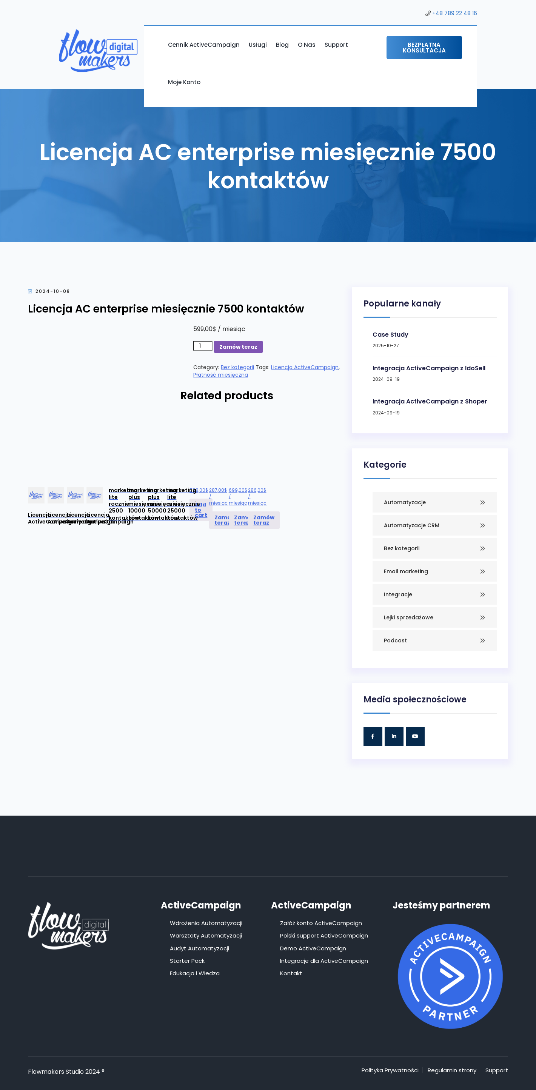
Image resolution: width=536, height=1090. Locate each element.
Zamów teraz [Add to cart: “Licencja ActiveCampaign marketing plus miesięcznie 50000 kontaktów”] (244, 520)
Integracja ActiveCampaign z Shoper (430, 401)
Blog (282, 45)
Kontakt (291, 973)
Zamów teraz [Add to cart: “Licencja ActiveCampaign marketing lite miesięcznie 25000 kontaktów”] (263, 520)
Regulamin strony (452, 1070)
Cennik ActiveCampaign (204, 45)
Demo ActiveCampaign (313, 948)
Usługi (258, 45)
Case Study (390, 334)
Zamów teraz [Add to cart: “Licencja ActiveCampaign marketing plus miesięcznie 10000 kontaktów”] (225, 520)
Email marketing (406, 571)
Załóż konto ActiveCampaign (321, 923)
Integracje (398, 594)
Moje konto (184, 82)
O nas (307, 45)
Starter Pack (187, 961)
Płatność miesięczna (220, 375)
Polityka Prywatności (390, 1070)
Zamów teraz (238, 347)
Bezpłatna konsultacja (424, 47)
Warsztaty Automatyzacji (206, 935)
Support (336, 45)
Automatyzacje (405, 502)
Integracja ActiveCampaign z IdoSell (429, 368)
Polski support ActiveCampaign (324, 935)
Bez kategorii (237, 367)
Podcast (395, 640)
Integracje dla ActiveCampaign (324, 961)
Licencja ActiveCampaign (305, 367)
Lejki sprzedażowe (408, 617)
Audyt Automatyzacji (199, 948)
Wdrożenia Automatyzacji (206, 923)
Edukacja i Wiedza (195, 973)
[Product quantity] (203, 346)
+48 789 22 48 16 (454, 13)
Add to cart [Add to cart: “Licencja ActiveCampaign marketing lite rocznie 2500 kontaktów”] (201, 510)
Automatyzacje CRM (411, 525)
